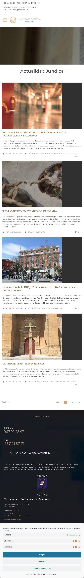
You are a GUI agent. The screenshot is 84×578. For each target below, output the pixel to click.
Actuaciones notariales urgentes (42, 308)
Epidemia (31, 232)
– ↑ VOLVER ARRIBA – (42, 417)
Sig (80, 402)
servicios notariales (62, 382)
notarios (50, 382)
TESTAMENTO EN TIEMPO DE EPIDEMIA (30, 211)
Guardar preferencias (42, 568)
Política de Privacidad (48, 574)
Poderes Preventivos (69, 154)
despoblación (33, 382)
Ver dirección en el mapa (12, 520)
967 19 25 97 (14, 511)
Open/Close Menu (4, 20)
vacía (74, 382)
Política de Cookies (33, 574)
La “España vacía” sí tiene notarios (23, 363)
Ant (57, 402)
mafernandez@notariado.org (20, 516)
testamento (40, 232)
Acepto (42, 555)
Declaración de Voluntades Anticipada (44, 154)
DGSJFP (59, 308)
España (43, 382)
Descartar (42, 561)
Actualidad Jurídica (14, 154)
